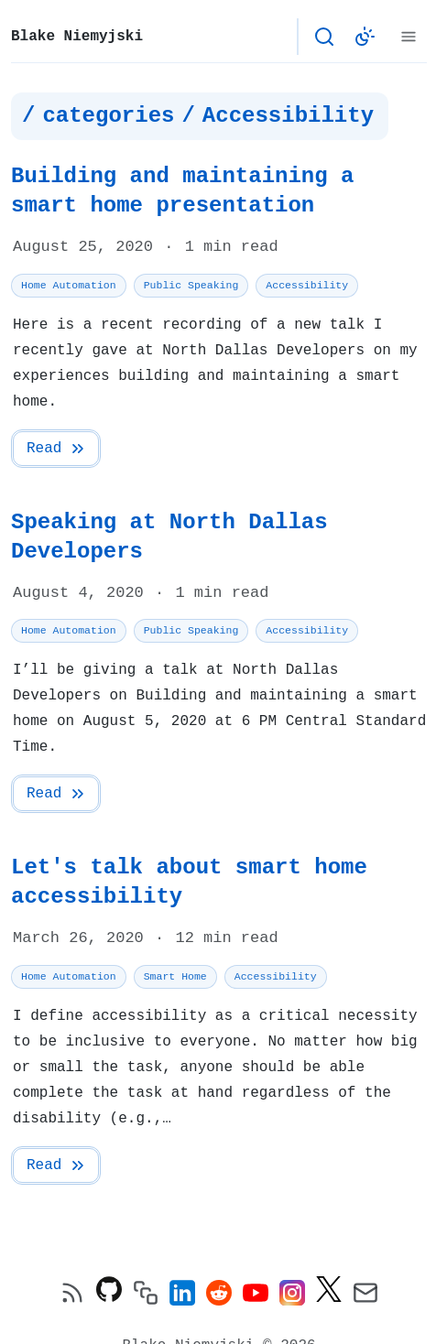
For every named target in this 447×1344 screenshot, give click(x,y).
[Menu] (408, 36)
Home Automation (68, 285)
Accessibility (307, 285)
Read (57, 449)
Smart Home (175, 976)
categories (108, 116)
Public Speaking (191, 285)
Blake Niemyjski (77, 37)
